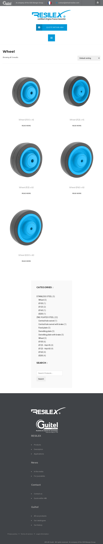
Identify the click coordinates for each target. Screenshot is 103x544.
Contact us (38, 494)
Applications (39, 454)
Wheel (41, 300)
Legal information (42, 534)
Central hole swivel (46, 321)
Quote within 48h (50, 27)
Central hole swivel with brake (51, 324)
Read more (26, 125)
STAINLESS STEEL (44, 296)
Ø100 (40, 303)
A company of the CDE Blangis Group (29, 3)
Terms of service (27, 534)
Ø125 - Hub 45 (44, 345)
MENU (51, 37)
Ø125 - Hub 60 (44, 349)
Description (38, 449)
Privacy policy (12, 534)
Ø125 (40, 307)
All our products (40, 516)
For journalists (39, 476)
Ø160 (40, 310)
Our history (38, 525)
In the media (38, 472)
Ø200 (40, 314)
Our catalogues (40, 521)
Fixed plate (43, 328)
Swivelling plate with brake (49, 335)
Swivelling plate (45, 331)
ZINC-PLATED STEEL (45, 317)
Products (37, 445)
